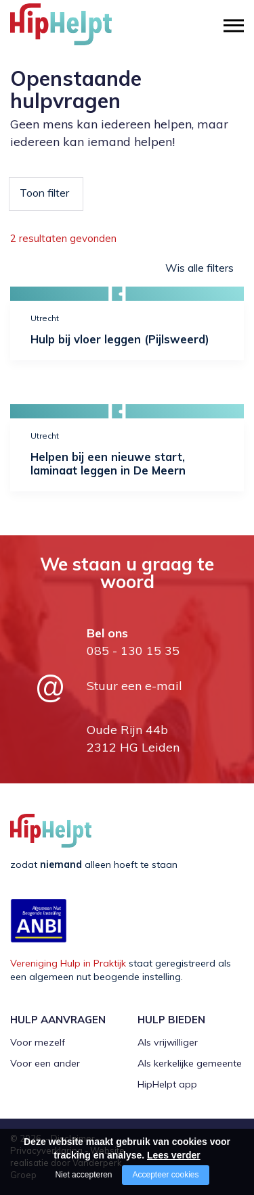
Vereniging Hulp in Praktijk (68, 963)
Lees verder (173, 1155)
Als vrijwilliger (167, 1042)
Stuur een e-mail (134, 685)
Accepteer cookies (165, 1174)
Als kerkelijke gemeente (189, 1063)
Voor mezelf (37, 1042)
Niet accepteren (83, 1174)
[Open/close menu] (234, 25)
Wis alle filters (199, 267)
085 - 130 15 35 (133, 650)
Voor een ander (45, 1063)
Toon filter (44, 192)
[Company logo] (78, 30)
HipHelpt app (167, 1084)
